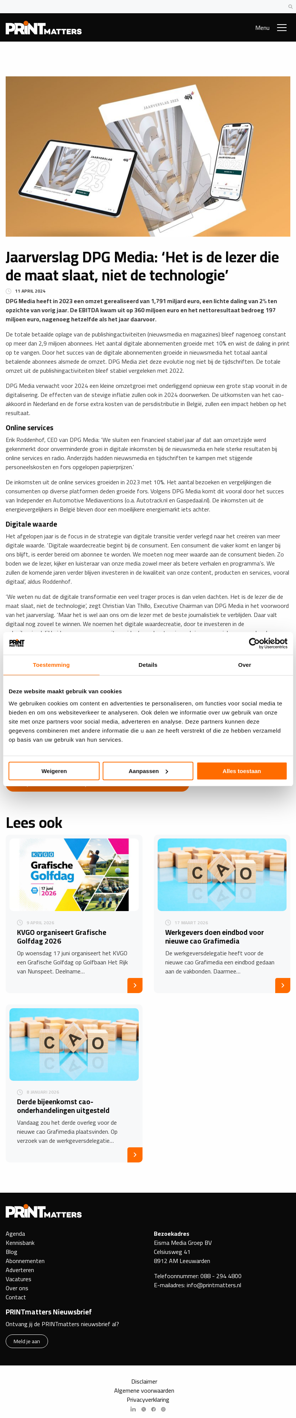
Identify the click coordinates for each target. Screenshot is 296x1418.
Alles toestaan (242, 771)
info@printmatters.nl (214, 1285)
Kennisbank (20, 1242)
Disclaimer (144, 1381)
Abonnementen (25, 1260)
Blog (11, 1251)
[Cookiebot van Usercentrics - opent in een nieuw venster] (254, 643)
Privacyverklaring (148, 1399)
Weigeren (54, 771)
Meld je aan (27, 1341)
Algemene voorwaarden (144, 1390)
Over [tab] (244, 665)
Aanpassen (148, 771)
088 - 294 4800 (221, 1276)
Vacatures (18, 1279)
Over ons (17, 1288)
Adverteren (20, 1269)
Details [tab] (148, 665)
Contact (16, 1297)
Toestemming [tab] (51, 665)
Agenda (15, 1233)
